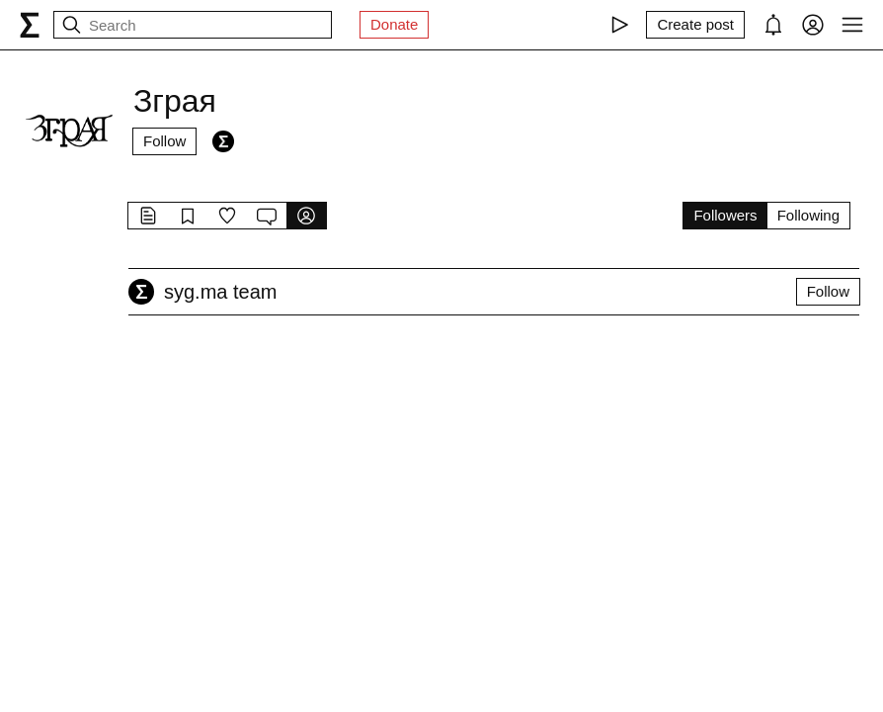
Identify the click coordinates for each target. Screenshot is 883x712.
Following (808, 215)
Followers (725, 215)
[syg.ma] (30, 25)
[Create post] (695, 25)
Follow (164, 141)
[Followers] (223, 141)
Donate (394, 24)
